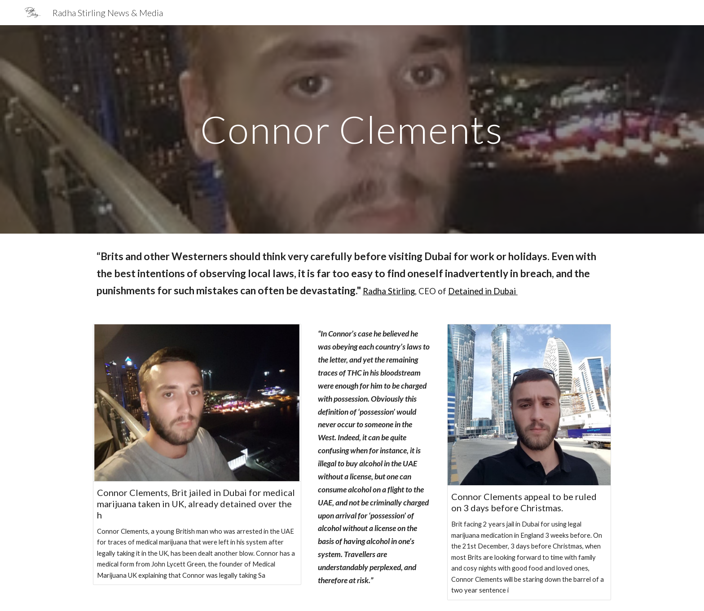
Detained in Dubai (483, 291)
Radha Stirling (389, 291)
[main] (352, 129)
